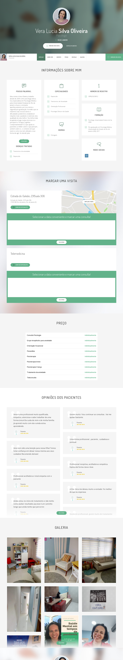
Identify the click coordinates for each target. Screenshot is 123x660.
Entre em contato (71, 46)
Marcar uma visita (114, 57)
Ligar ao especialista (20, 207)
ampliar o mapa (89, 201)
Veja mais (24, 141)
